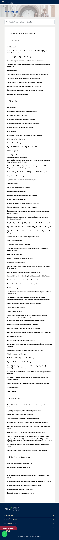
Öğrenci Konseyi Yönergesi (14, 311)
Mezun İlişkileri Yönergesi (14, 254)
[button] (2, 2)
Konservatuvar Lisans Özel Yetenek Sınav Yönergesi (22, 284)
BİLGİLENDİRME (10, 523)
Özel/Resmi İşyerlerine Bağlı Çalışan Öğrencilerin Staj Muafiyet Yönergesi (28, 223)
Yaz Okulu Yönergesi (13, 387)
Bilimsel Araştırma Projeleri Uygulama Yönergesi (21, 119)
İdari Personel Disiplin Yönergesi (16, 191)
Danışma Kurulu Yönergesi (14, 143)
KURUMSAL (9, 515)
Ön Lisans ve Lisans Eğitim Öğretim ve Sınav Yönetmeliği (23, 78)
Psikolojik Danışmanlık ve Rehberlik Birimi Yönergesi (22, 324)
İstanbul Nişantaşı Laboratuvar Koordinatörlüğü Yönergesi (24, 272)
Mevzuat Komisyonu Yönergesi (16, 262)
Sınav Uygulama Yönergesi (14, 336)
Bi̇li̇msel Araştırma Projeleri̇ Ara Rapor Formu (20, 489)
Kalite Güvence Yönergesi (14, 241)
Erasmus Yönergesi (12, 184)
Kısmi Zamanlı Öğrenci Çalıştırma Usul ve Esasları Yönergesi (24, 280)
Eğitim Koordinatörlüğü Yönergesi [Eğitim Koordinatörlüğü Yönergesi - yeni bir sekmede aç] (17, 157)
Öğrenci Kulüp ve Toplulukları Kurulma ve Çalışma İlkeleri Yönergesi (27, 315)
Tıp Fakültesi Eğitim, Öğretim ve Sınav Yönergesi (21, 358)
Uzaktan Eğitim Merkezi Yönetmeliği (17, 94)
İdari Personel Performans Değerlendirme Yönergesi (22, 195)
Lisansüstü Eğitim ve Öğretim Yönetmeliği (19, 57)
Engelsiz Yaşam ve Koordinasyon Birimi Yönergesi (21, 180)
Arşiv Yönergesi (11, 107)
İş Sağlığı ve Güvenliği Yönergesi (16, 199)
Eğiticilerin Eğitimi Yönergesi (15, 151)
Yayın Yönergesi (11, 391)
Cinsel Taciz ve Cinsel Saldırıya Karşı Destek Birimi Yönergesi (24, 135)
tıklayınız (32, 33)
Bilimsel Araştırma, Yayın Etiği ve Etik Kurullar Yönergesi (23, 123)
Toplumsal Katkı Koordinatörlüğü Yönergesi (19, 362)
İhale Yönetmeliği (12, 70)
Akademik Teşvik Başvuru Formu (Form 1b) (19, 464)
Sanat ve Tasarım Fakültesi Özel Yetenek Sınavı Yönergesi (23, 328)
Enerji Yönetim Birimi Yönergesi (16, 176)
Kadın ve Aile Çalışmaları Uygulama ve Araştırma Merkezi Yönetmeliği (27, 74)
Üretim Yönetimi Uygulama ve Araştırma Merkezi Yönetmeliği (25, 90)
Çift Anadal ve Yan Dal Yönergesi (16, 139)
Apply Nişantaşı (8, 528)
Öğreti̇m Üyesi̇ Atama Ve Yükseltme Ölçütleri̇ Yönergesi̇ (23, 237)
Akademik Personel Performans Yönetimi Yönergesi (22, 111)
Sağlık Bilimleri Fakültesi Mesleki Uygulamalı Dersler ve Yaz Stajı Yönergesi (29, 332)
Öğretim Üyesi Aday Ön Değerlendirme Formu (20, 493)
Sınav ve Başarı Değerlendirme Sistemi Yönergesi (21, 340)
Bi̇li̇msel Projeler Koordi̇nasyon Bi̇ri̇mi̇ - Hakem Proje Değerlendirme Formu (29, 481)
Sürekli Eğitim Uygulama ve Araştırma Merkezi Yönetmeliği (24, 86)
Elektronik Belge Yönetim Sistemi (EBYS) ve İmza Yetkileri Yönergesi (27, 172)
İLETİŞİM (8, 531)
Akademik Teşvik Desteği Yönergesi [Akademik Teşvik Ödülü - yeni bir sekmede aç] (17, 115)
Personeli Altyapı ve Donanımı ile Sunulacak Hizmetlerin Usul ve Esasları (28, 436)
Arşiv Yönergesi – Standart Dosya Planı (18, 467)
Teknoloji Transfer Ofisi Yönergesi (16, 354)
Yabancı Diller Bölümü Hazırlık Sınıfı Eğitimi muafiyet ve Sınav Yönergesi (28, 383)
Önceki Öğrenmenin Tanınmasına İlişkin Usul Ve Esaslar (23, 418)
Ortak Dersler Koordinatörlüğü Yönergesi (19, 318)
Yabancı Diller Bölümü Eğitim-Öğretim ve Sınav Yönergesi (24, 303)
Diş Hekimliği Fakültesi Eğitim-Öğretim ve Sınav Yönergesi (24, 147)
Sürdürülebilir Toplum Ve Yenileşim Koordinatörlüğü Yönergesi (25, 350)
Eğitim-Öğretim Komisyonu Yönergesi (18, 155)
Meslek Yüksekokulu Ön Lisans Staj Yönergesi (20, 258)
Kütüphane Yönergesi (13, 288)
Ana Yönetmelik (11, 47)
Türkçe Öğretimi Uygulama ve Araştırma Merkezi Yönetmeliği (25, 82)
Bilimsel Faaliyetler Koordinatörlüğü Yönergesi (20, 127)
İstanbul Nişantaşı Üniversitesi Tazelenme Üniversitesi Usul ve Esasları (27, 450)
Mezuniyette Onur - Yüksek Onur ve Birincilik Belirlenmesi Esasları (26, 432)
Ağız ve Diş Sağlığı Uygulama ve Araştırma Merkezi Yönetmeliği (25, 61)
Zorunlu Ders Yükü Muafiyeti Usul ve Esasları (20, 415)
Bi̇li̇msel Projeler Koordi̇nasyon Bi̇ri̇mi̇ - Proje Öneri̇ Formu (24, 485)
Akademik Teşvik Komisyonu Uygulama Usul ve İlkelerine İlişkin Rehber (27, 422)
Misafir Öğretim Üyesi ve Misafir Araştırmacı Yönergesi (23, 203)
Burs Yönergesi (11, 131)
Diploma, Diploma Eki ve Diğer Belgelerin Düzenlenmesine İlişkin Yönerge (28, 276)
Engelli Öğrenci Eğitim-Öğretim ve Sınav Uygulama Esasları (24, 411)
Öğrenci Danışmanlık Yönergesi (16, 307)
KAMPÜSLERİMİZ (11, 519)
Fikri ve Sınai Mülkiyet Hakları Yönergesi (19, 187)
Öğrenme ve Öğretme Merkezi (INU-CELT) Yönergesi (22, 207)
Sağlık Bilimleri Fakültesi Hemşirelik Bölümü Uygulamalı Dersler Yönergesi (29, 227)
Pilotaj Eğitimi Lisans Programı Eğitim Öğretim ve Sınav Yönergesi (26, 320)
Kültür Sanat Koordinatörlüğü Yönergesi (18, 244)
